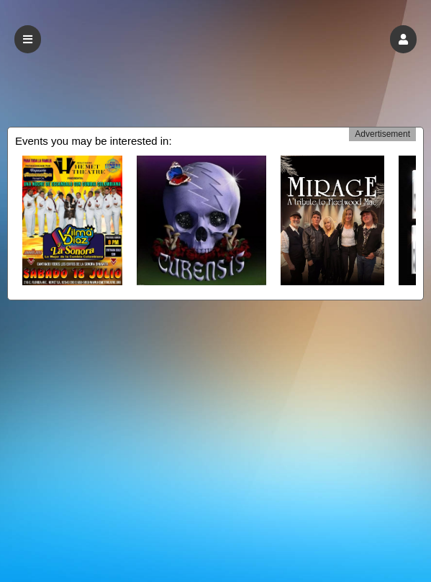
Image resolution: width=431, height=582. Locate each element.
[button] (403, 39)
